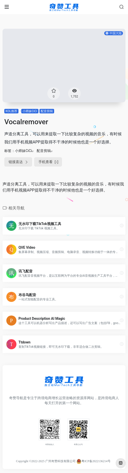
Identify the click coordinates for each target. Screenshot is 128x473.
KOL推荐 (11, 111)
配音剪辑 (47, 111)
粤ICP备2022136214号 (96, 461)
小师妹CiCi (30, 111)
